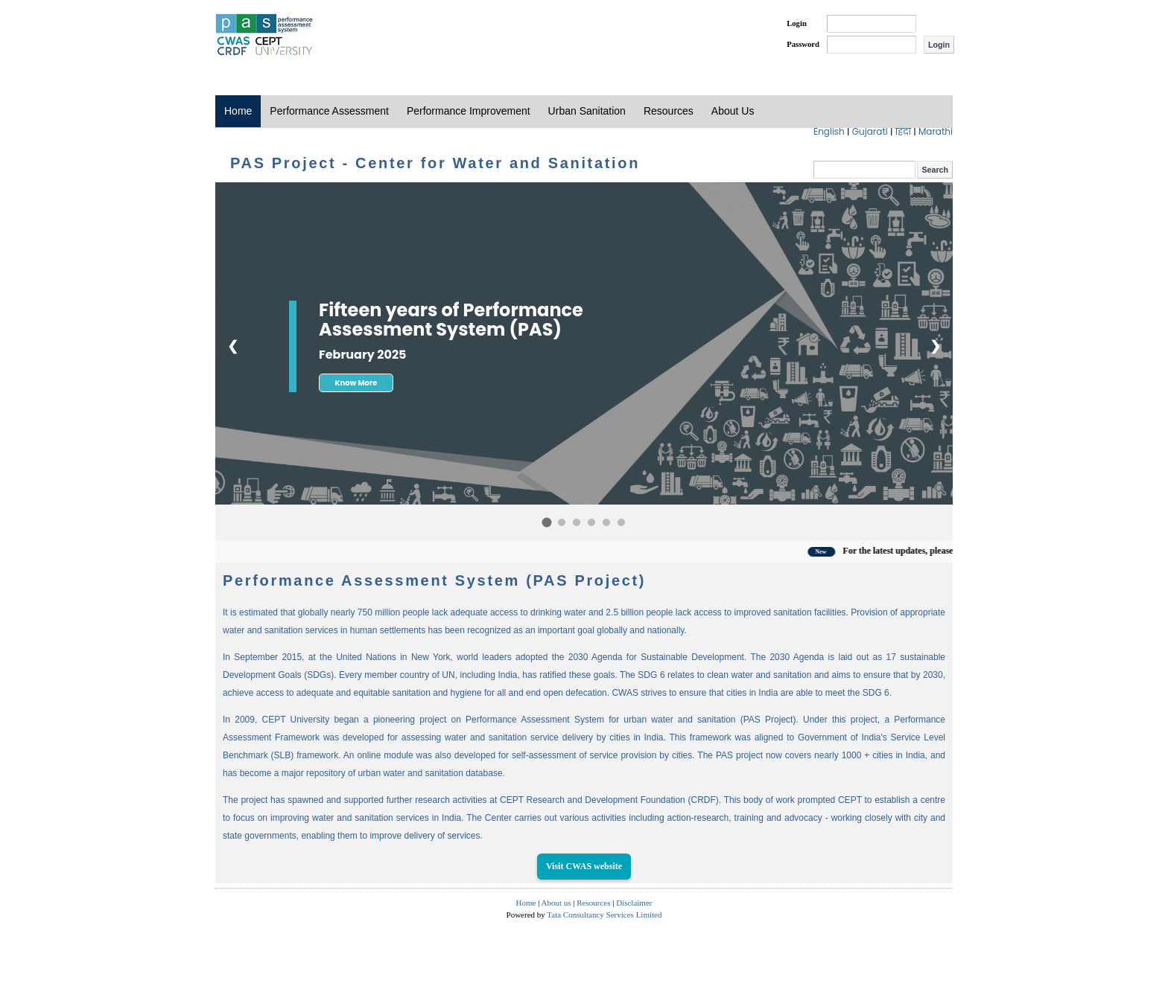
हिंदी (904, 131)
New (831, 551)
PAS (265, 35)
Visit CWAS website (584, 866)
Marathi (935, 131)
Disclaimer (634, 902)
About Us (733, 111)
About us (556, 902)
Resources (669, 111)
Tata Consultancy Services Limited (604, 914)
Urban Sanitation (587, 111)
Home (238, 111)
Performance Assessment (329, 111)
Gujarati (871, 131)
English (830, 131)
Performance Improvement (468, 111)
